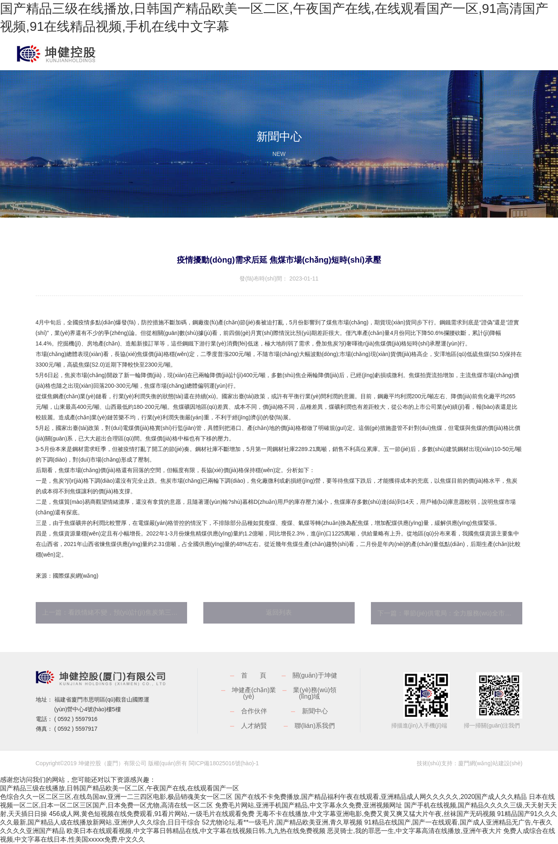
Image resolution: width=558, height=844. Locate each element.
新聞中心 (315, 711)
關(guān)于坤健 (315, 675)
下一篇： (449, 613)
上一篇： (114, 612)
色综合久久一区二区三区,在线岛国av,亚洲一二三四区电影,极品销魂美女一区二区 (116, 796)
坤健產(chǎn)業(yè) (254, 693)
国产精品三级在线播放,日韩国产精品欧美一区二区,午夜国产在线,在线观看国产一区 (119, 788)
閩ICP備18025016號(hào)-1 (224, 763)
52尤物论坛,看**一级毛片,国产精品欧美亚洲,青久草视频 (282, 822)
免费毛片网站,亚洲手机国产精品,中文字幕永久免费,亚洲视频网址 (308, 805)
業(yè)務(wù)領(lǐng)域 (314, 693)
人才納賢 (254, 725)
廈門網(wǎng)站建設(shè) (490, 763)
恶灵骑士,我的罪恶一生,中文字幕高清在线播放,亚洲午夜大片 (414, 830)
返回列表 (279, 612)
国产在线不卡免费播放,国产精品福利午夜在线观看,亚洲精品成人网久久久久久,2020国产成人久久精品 (381, 796)
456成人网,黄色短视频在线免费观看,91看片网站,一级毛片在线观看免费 (151, 813)
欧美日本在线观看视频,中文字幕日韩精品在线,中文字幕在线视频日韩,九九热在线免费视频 (196, 830)
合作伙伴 (254, 711)
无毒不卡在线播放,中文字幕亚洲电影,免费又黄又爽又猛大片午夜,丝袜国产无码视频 (375, 813)
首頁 (259, 675)
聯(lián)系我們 (315, 725)
